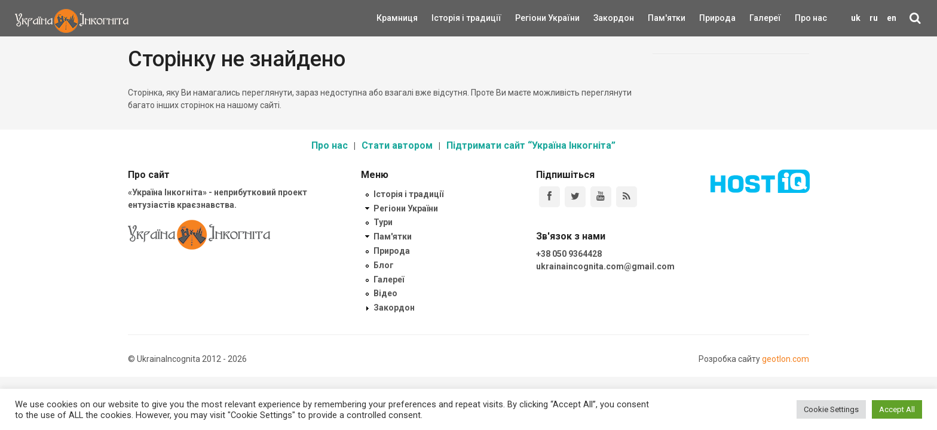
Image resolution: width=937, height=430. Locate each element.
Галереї (765, 18)
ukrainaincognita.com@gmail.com (605, 266)
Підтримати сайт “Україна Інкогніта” (531, 145)
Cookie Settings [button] (831, 409)
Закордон (603, 18)
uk (856, 18)
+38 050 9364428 (569, 254)
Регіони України (531, 18)
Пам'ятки (657, 18)
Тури (383, 222)
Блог (383, 265)
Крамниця (397, 18)
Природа (708, 18)
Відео (385, 293)
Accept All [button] (897, 409)
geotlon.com (785, 359)
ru (873, 18)
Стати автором (397, 145)
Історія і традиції (449, 18)
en (891, 18)
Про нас (811, 18)
